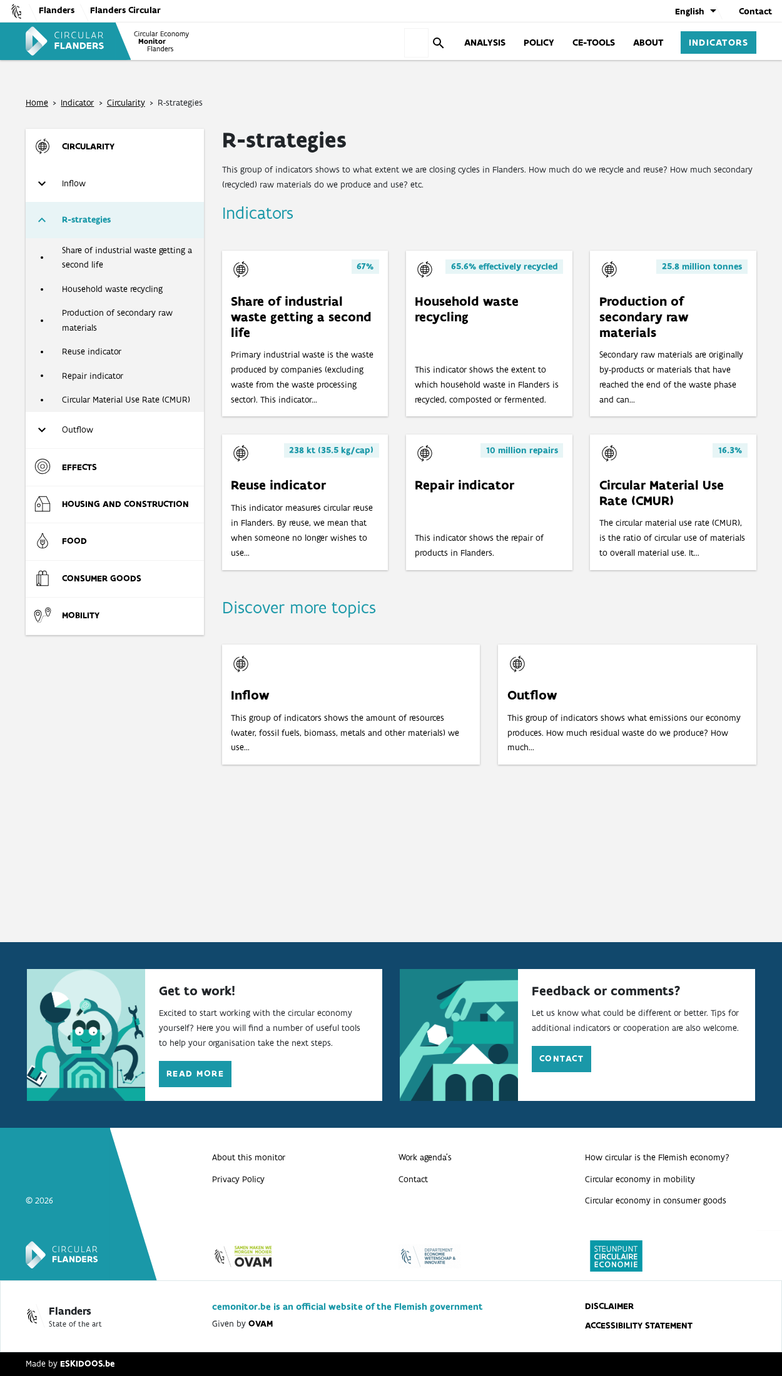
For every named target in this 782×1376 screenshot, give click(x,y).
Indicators (719, 42)
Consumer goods (101, 578)
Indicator (77, 102)
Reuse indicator (91, 351)
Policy (539, 42)
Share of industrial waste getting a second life (127, 257)
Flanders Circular (125, 10)
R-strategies (86, 219)
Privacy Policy (238, 1179)
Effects (79, 467)
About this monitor (248, 1157)
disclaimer (609, 1306)
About (648, 42)
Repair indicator (92, 375)
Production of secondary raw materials (117, 320)
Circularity (126, 102)
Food (74, 540)
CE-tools (593, 42)
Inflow (74, 183)
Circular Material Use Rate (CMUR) (126, 399)
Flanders (56, 10)
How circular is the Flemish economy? (657, 1157)
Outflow (77, 429)
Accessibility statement (639, 1325)
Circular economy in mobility (640, 1179)
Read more (195, 1073)
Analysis (484, 42)
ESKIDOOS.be (87, 1363)
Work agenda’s (425, 1157)
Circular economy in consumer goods (655, 1200)
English (689, 11)
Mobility (80, 615)
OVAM (260, 1323)
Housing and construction (125, 504)
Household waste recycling (112, 288)
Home (37, 102)
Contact (755, 11)
